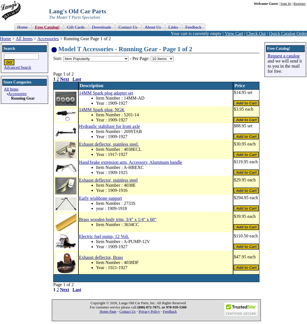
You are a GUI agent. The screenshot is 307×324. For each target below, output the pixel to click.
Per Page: (141, 58)
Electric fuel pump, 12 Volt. (104, 236)
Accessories (48, 38)
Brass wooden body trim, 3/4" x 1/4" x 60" (117, 219)
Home (5, 38)
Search (9, 48)
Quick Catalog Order (288, 33)
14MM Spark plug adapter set (106, 93)
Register (299, 4)
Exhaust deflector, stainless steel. (109, 144)
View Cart (234, 33)
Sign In (285, 4)
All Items (24, 38)
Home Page (108, 312)
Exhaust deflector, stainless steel (108, 180)
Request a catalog (284, 55)
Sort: (57, 58)
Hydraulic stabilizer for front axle (109, 126)
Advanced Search (17, 67)
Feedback (170, 312)
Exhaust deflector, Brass (101, 257)
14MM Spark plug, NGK (102, 109)
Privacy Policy (149, 312)
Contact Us (128, 312)
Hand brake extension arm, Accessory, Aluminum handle (130, 162)
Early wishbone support (100, 198)
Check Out (256, 33)
